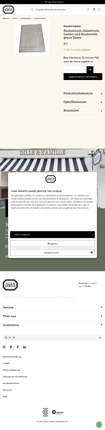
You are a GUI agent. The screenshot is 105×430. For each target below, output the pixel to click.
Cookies (6, 363)
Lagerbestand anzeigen (83, 76)
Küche (15, 18)
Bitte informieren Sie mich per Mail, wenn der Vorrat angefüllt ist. (81, 60)
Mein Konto (88, 9)
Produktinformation (78, 93)
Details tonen (68, 252)
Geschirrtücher (40, 18)
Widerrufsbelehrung (11, 370)
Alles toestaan (53, 234)
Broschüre (71, 110)
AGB (5, 397)
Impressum (7, 390)
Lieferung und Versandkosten (15, 377)
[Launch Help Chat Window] (99, 424)
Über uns (9, 316)
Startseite (6, 18)
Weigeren (52, 243)
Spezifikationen (75, 101)
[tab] (83, 93)
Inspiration (11, 325)
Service (8, 307)
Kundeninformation (11, 383)
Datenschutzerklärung (12, 357)
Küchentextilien (26, 18)
